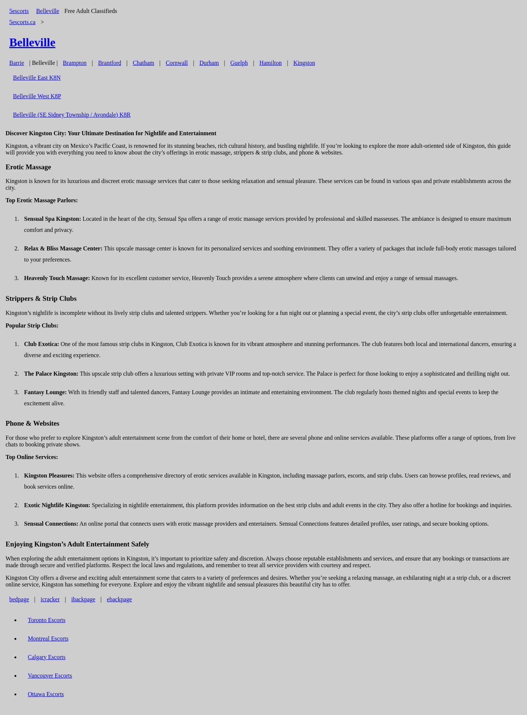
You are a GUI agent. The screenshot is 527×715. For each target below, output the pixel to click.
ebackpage (119, 599)
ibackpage (83, 599)
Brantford (109, 63)
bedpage (19, 599)
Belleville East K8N (37, 77)
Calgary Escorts (47, 657)
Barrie (16, 63)
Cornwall (177, 63)
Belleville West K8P (37, 96)
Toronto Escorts (47, 620)
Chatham (143, 63)
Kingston (304, 63)
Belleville (47, 11)
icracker (50, 599)
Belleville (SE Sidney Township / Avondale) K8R (71, 115)
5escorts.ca (22, 22)
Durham (209, 63)
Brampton (75, 63)
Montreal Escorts (48, 638)
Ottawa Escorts (46, 694)
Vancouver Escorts (50, 675)
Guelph (239, 63)
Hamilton (270, 63)
